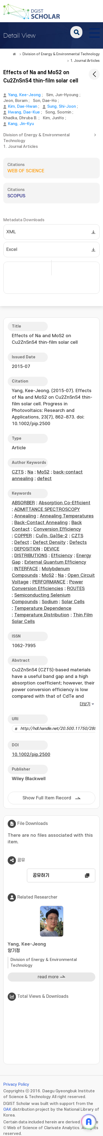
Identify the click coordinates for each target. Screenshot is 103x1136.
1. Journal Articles (85, 61)
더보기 (85, 704)
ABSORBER (23, 502)
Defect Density (49, 542)
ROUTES (76, 588)
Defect (21, 542)
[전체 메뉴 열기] (94, 32)
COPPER (23, 535)
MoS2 (43, 472)
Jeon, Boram (15, 100)
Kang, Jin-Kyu (21, 123)
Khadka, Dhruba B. (20, 118)
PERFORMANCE (48, 582)
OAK (7, 1109)
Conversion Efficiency (57, 529)
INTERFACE (26, 568)
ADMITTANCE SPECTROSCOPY (47, 509)
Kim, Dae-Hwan (22, 106)
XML (11, 231)
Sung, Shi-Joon (61, 106)
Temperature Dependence (42, 608)
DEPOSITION (27, 549)
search (76, 32)
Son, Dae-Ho (45, 100)
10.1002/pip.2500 (31, 754)
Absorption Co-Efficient (64, 502)
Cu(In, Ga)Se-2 (52, 535)
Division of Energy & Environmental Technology (61, 54)
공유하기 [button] (41, 875)
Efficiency (62, 555)
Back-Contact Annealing (41, 522)
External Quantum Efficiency (55, 562)
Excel (11, 249)
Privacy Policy (16, 1084)
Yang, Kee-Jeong (24, 95)
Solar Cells (73, 601)
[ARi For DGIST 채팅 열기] (88, 1121)
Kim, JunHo (53, 118)
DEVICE (51, 549)
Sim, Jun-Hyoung (62, 95)
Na (30, 472)
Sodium (50, 601)
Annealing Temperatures (67, 516)
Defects (78, 542)
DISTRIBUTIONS (30, 555)
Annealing (25, 516)
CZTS (18, 472)
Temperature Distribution (41, 615)
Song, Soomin (58, 112)
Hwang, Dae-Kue (24, 112)
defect (44, 478)
